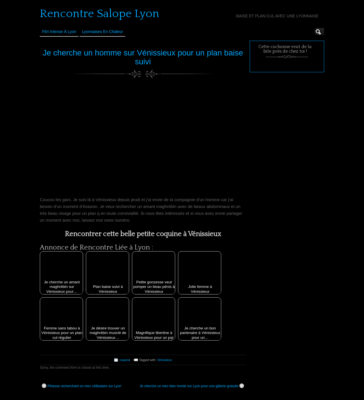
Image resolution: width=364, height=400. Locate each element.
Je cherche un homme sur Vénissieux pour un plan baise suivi (143, 57)
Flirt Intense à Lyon (59, 31)
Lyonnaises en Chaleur (102, 31)
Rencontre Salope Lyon (99, 13)
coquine (124, 360)
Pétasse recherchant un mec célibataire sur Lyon (81, 385)
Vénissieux (164, 360)
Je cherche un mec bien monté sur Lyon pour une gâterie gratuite (192, 385)
